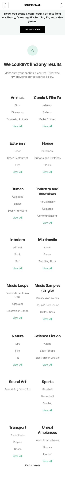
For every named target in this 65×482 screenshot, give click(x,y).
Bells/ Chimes (47, 119)
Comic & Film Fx (47, 97)
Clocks (47, 165)
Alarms (47, 105)
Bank (17, 254)
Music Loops (17, 285)
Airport (17, 247)
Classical (17, 303)
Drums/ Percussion (47, 305)
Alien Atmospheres (47, 440)
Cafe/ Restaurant (17, 158)
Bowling (47, 403)
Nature (17, 336)
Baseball (47, 389)
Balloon (47, 112)
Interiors (17, 239)
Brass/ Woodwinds (47, 298)
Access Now (32, 29)
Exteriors (17, 143)
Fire (17, 350)
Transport (17, 427)
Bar (17, 261)
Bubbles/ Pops (47, 261)
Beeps (47, 254)
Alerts (47, 247)
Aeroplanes (18, 435)
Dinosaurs (17, 112)
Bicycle (17, 442)
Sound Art (17, 381)
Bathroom (47, 151)
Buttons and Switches (47, 158)
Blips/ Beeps (47, 350)
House (47, 143)
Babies (18, 203)
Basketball (47, 396)
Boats (17, 449)
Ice (17, 357)
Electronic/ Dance (17, 310)
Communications (47, 215)
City (17, 165)
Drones (47, 447)
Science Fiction (47, 336)
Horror (47, 454)
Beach (17, 151)
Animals (17, 97)
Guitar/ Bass (47, 312)
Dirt (17, 343)
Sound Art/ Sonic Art (18, 389)
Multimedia (47, 239)
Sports (47, 381)
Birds (18, 105)
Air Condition (47, 201)
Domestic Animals (17, 119)
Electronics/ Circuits (47, 357)
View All (17, 126)
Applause (17, 196)
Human (17, 189)
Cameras (47, 208)
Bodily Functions (17, 210)
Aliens (47, 343)
